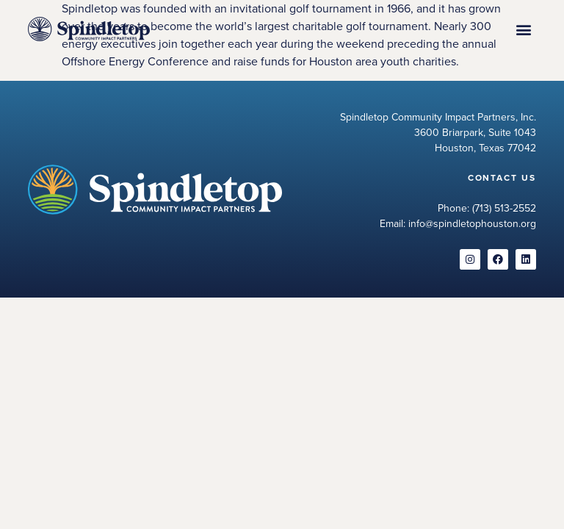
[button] (524, 29)
